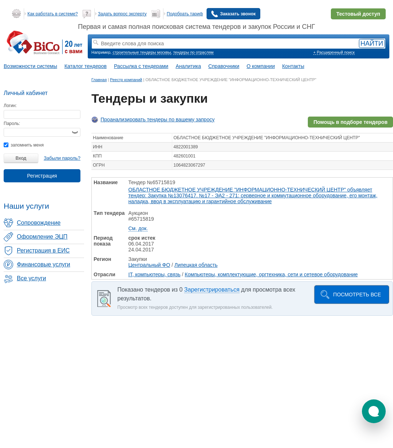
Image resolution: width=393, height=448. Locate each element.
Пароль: (12, 123)
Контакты (293, 66)
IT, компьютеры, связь (154, 274)
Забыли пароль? (62, 158)
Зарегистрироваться (211, 289)
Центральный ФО (149, 265)
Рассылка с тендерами (141, 66)
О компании (261, 66)
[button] (374, 411)
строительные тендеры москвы (142, 52)
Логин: (10, 105)
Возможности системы (30, 66)
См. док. (138, 228)
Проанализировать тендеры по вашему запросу (158, 119)
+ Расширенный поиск (334, 52)
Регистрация (42, 176)
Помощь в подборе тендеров (350, 122)
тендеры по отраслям (193, 52)
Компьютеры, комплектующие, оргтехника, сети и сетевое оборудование (271, 274)
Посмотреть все (357, 294)
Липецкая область (196, 265)
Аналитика (188, 66)
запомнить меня (24, 145)
